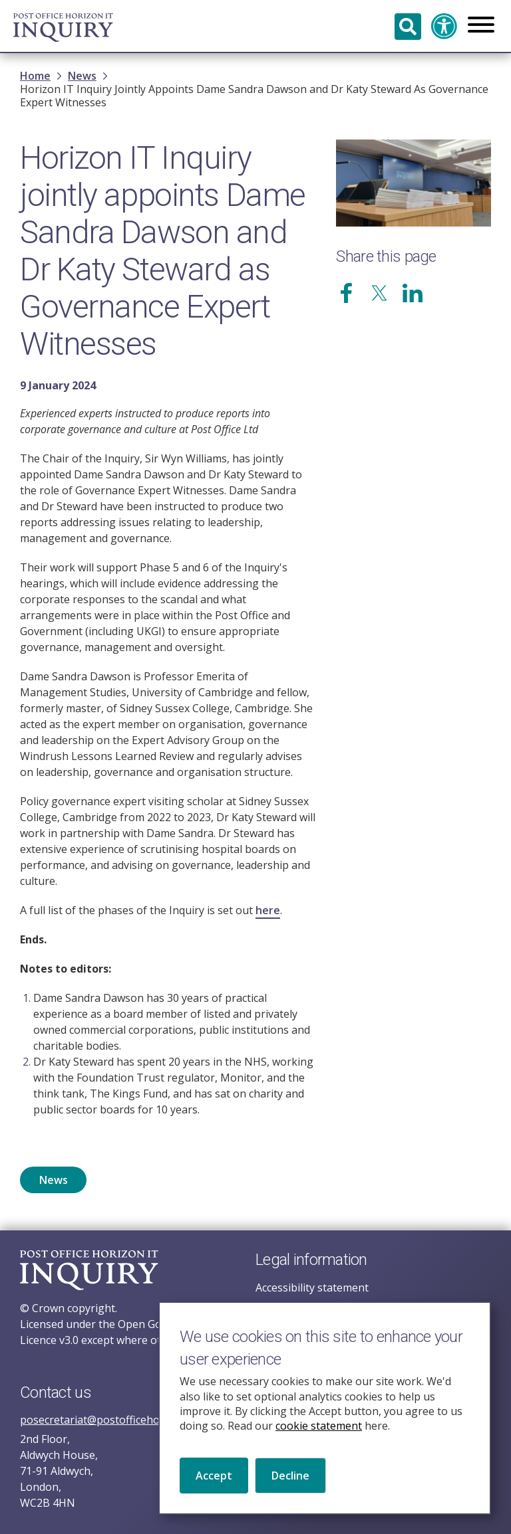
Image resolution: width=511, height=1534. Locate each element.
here (268, 910)
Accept (214, 1489)
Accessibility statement (312, 1287)
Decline (290, 1489)
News (82, 75)
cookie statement (318, 1440)
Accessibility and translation (444, 26)
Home (35, 75)
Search (408, 26)
